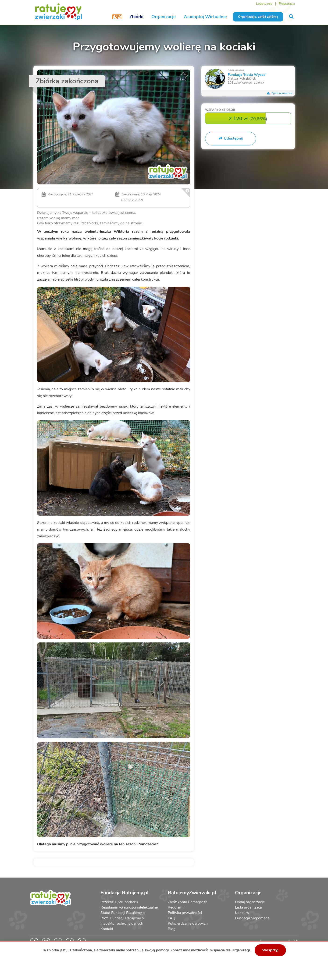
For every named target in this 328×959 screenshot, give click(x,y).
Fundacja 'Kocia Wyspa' (247, 74)
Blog (171, 928)
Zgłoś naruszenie (280, 93)
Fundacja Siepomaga (252, 918)
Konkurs (242, 912)
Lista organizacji (248, 907)
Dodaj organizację (250, 902)
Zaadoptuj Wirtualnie (205, 17)
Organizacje (163, 17)
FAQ (171, 918)
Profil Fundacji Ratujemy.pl (122, 918)
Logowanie (264, 3)
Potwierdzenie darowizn (188, 923)
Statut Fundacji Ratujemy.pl (123, 912)
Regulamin (176, 907)
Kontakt (106, 928)
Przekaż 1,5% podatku (119, 902)
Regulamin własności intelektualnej (129, 907)
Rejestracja (287, 3)
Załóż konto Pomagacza (187, 902)
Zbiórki (136, 17)
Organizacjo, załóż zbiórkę (258, 16)
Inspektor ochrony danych (121, 923)
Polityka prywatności (185, 912)
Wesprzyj (270, 950)
